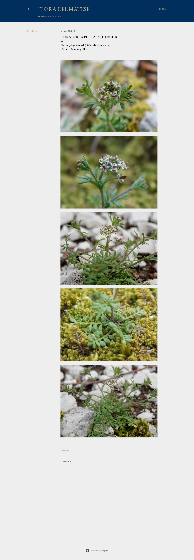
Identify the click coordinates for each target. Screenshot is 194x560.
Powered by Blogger (97, 550)
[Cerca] (163, 9)
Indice (57, 16)
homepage (45, 16)
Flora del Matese (63, 9)
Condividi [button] (32, 31)
